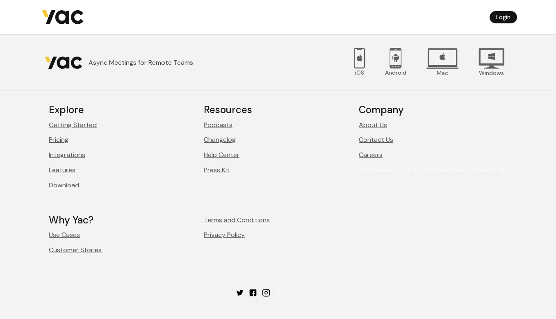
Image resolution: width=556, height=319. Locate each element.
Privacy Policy (224, 234)
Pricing (58, 139)
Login (503, 17)
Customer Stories (75, 250)
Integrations (67, 154)
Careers (371, 154)
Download (64, 185)
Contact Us (376, 139)
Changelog (220, 139)
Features (62, 170)
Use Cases (64, 234)
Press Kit (217, 170)
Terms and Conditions (237, 220)
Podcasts (218, 125)
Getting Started (73, 125)
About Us (373, 125)
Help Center (221, 154)
